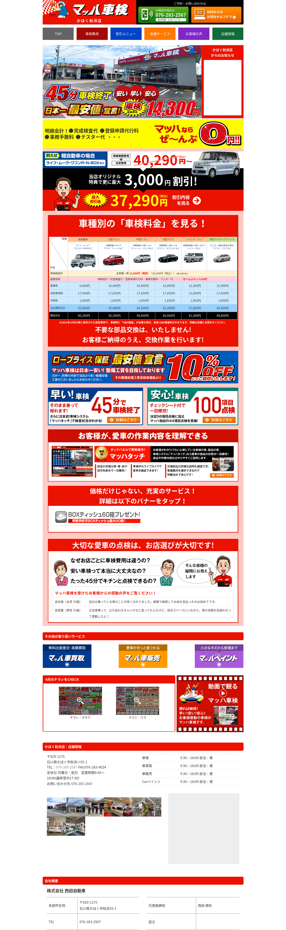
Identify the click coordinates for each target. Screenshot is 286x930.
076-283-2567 (66, 767)
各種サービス (160, 33)
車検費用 (92, 33)
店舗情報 (228, 33)
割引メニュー (126, 33)
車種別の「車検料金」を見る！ (143, 223)
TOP (58, 33)
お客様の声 (194, 33)
